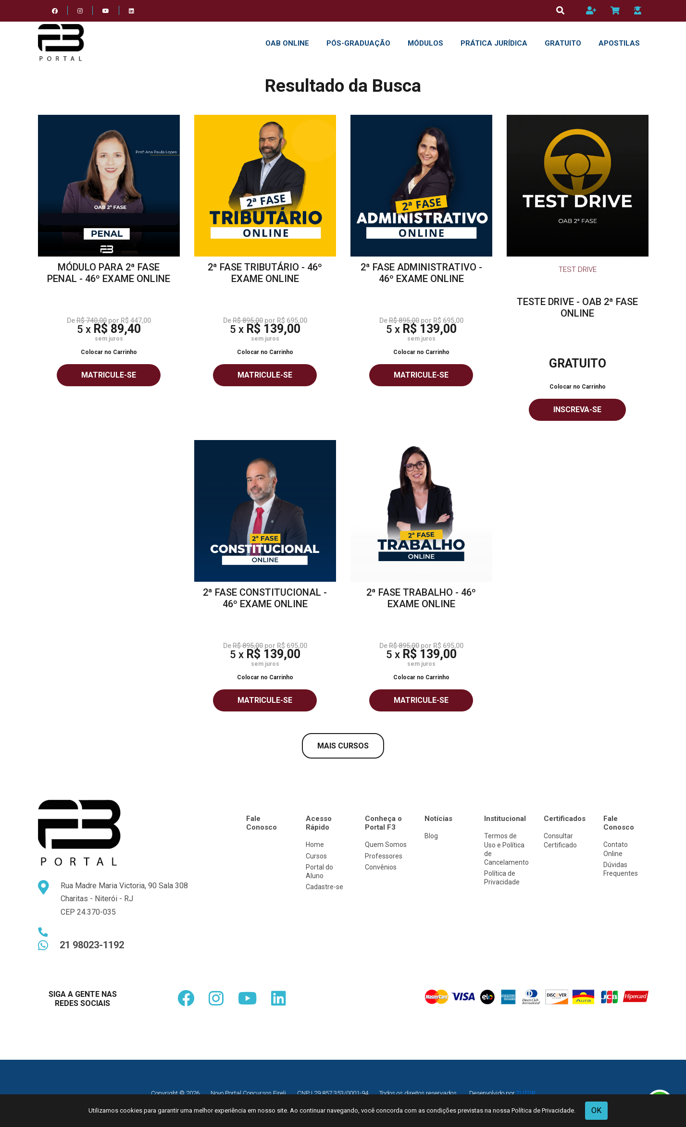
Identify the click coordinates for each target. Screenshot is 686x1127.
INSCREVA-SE (577, 409)
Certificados (565, 818)
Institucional (505, 818)
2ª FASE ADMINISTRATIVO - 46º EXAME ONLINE (421, 272)
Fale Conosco (261, 823)
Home (315, 844)
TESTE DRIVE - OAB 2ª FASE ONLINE (577, 307)
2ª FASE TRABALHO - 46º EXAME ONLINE (421, 598)
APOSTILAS (619, 43)
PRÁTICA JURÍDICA (494, 43)
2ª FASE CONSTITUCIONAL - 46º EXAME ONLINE (265, 598)
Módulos (425, 43)
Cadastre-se (324, 887)
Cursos (316, 856)
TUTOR (526, 1093)
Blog (431, 836)
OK (596, 1110)
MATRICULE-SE (108, 375)
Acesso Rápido (319, 823)
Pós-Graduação (358, 43)
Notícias (438, 818)
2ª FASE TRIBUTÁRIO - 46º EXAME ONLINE (265, 272)
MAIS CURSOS (343, 745)
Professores (383, 856)
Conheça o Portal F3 (383, 823)
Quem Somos (386, 844)
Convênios (381, 867)
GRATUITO (563, 43)
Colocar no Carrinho (109, 352)
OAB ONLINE (287, 43)
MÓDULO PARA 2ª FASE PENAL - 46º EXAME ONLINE (108, 272)
